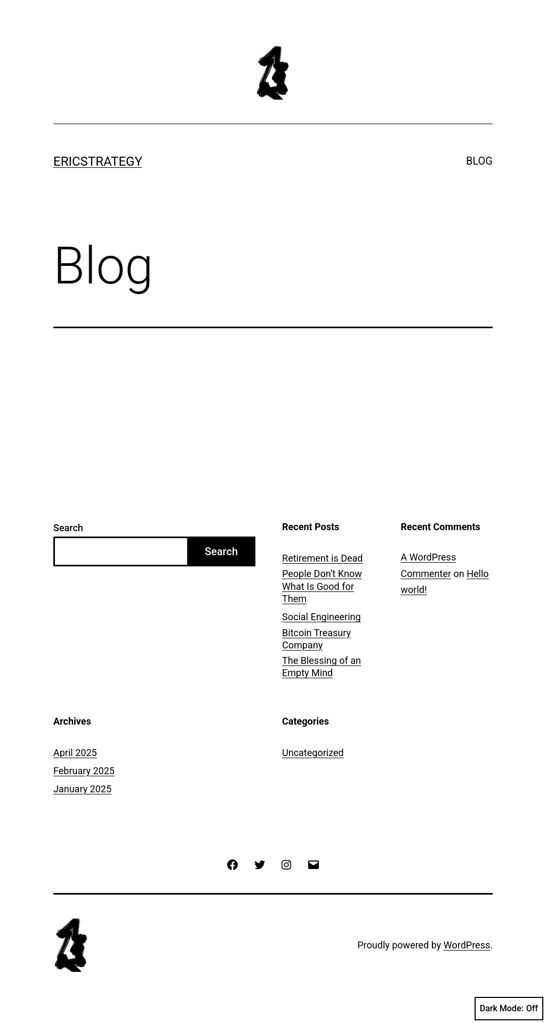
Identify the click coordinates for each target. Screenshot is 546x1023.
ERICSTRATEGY (97, 161)
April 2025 (75, 752)
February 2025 (84, 770)
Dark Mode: (509, 1008)
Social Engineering (321, 616)
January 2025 (82, 788)
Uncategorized (313, 752)
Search (68, 527)
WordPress (467, 945)
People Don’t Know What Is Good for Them (322, 586)
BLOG (479, 161)
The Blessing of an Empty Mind (321, 666)
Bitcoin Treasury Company (316, 639)
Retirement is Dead (322, 558)
